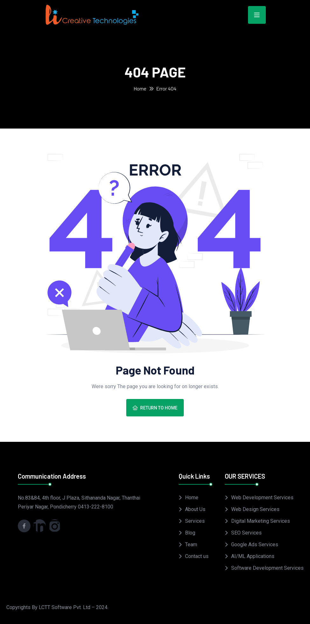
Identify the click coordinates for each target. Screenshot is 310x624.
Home (140, 88)
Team (191, 544)
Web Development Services (262, 498)
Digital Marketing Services (260, 521)
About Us (195, 509)
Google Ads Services (254, 544)
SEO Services (246, 533)
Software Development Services (267, 568)
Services (195, 521)
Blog (190, 533)
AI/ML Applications (252, 556)
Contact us (197, 556)
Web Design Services (255, 509)
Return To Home (155, 407)
